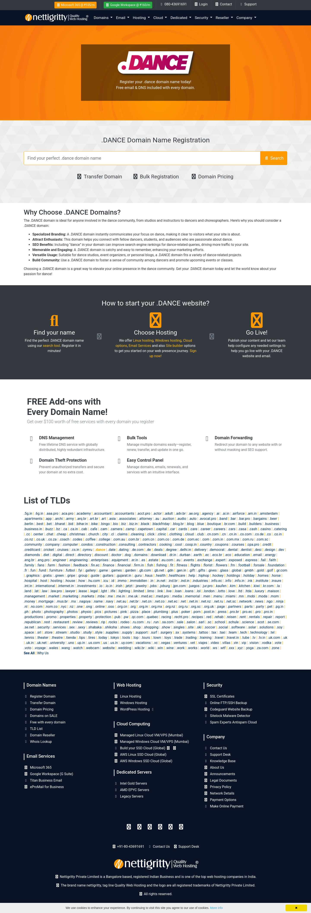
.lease (82, 591)
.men (206, 596)
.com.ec (193, 539)
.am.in (252, 513)
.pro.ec (246, 612)
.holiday (248, 575)
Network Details (219, 793)
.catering (280, 529)
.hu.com (93, 581)
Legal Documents (220, 780)
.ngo (269, 601)
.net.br (133, 601)
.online (99, 607)
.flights (195, 565)
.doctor (116, 555)
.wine (169, 648)
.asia (112, 519)
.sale (179, 622)
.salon (190, 622)
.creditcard (32, 550)
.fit (171, 565)
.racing (166, 617)
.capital (161, 529)
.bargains (259, 519)
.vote (277, 643)
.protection (103, 617)
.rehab (218, 617)
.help (191, 575)
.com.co (163, 539)
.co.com (245, 534)
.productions (33, 617)
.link (160, 591)
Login (201, 4)
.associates (127, 519)
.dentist (246, 550)
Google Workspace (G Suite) (48, 774)
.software (237, 627)
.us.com (93, 643)
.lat (36, 591)
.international (45, 586)
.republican (32, 622)
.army (69, 519)
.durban (184, 555)
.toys (167, 638)
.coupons (221, 544)
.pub (117, 617)
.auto (193, 519)
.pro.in (268, 612)
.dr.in (172, 555)
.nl (25, 607)
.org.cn (122, 607)
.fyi (80, 570)
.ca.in (74, 529)
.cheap (61, 534)
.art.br (93, 519)
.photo (36, 612)
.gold (260, 570)
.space (29, 632)
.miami (230, 596)
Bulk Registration (155, 177)
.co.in (277, 534)
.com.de (178, 539)
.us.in (113, 643)
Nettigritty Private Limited (234, 885)
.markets (87, 596)
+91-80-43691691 (130, 846)
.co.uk (40, 539)
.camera (116, 529)
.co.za (52, 539)
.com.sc (262, 539)
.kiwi (256, 586)
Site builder (174, 346)
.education (242, 555)
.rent (242, 617)
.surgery (166, 632)
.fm (232, 565)
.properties (67, 617)
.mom (274, 596)
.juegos (194, 586)
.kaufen (221, 586)
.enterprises (99, 560)
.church (93, 534)
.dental (232, 550)
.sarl (201, 622)
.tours (145, 638)
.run (156, 622)
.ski (198, 627)
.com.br (133, 539)
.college (104, 539)
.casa (242, 529)
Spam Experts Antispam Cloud (230, 722)
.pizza (133, 612)
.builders (255, 524)
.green (59, 575)
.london (209, 591)
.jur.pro (207, 586)
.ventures (180, 643)
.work (180, 648)
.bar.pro (244, 519)
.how (81, 581)
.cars (231, 529)
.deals (158, 550)
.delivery (200, 550)
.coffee (90, 539)
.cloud (189, 534)
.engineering (78, 560)
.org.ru (183, 607)
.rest (46, 622)
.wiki (150, 648)
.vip (243, 643)
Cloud (158, 18)
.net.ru (218, 601)
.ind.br (173, 581)
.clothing (175, 534)
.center (38, 534)
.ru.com (138, 622)
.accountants (124, 513)
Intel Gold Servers (130, 783)
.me (110, 596)
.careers (219, 529)
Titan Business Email (43, 780)
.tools (126, 638)
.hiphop (203, 575)
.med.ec (146, 596)
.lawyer (69, 591)
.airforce (238, 513)
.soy (279, 627)
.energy (270, 555)
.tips (81, 638)
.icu (105, 581)
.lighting (124, 591)
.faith (272, 560)
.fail (263, 560)
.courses (237, 544)
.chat (49, 534)
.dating (123, 550)
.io (100, 586)
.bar (233, 519)
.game (103, 570)
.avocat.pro (207, 519)
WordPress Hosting (134, 709)
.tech (243, 632)
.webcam (92, 648)
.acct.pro (143, 513)
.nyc (63, 607)
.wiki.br (139, 648)
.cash (253, 529)
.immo (122, 581)
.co (268, 534)
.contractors (147, 544)
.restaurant (61, 622)
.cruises (63, 550)
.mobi (250, 596)
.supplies (112, 632)
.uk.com (274, 638)
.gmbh (249, 570)
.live (168, 591)
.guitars (108, 575)
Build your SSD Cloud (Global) (145, 748)
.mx (73, 601)
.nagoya (84, 601)
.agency (207, 513)
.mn (241, 596)
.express (250, 560)
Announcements (219, 774)
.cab (84, 529)
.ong (88, 607)
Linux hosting (143, 340)
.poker (185, 612)
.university (57, 643)
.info (227, 581)
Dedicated (179, 18)
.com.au (119, 539)
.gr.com (281, 570)
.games (116, 570)
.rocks (112, 622)
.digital (57, 555)
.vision (254, 643)
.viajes (202, 643)
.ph (26, 612)
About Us (214, 767)
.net (183, 601)
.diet (46, 555)
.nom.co (51, 607)
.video (214, 643)
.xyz (240, 648)
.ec (206, 555)
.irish (118, 586)
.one (79, 607)
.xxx (231, 648)
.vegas (165, 643)
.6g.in (39, 513)
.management (34, 596)
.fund (42, 570)
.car (172, 529)
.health (160, 575)
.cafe (93, 529)
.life (112, 591)
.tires (91, 638)
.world (204, 648)
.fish (149, 565)
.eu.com (167, 560)
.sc (209, 622)
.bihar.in (82, 524)
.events (188, 560)
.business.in (33, 529)
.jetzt (128, 586)
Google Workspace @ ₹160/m (128, 5)
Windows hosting (168, 340)
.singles (179, 627)
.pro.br (234, 612)
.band (223, 519)
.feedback (80, 565)
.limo (150, 591)
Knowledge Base (219, 761)
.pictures (110, 612)
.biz (123, 524)
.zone (275, 648)
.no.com (36, 607)
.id (112, 581)
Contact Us (215, 748)
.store (48, 632)
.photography (53, 612)
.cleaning (137, 534)
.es (143, 560)
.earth (197, 555)
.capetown (145, 529)
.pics (97, 612)
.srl (38, 632)
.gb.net (159, 570)
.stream (61, 632)
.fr (25, 570)
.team (232, 632)
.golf (269, 570)
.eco (228, 555)
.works (192, 648)
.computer (70, 544)
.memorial (192, 596)
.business (271, 524)
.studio (74, 632)
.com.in (217, 539)
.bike (94, 524)
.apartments (33, 519)
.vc (155, 643)
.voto (27, 648)
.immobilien (138, 581)
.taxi (222, 632)
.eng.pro (43, 560)
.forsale (258, 565)
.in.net (160, 581)
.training (205, 638)
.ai (217, 513)
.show (165, 627)
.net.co (159, 601)
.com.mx (232, 539)
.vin (235, 643)
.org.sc (195, 607)
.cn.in (232, 534)
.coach (64, 539)
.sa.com (167, 622)
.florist (208, 565)
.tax (213, 632)
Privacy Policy (217, 787)
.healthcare (176, 575)
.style (98, 632)
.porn (197, 612)
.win (160, 648)
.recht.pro (181, 617)
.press (221, 612)
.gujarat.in (123, 575)
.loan (178, 591)
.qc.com (137, 617)
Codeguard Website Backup (228, 709)
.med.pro (162, 596)
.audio (181, 519)
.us (104, 643)
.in (151, 581)
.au (156, 519)
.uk (285, 638)
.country (205, 544)
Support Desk (217, 755)
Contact (223, 4)
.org (133, 607)
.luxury (259, 591)
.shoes (124, 627)
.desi (258, 550)
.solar (252, 627)
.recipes (197, 617)
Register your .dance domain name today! (155, 81)
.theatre (57, 638)
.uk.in (29, 643)
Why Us (43, 653)
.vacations (143, 643)
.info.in (239, 581)
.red (208, 617)
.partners (234, 607)
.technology (258, 632)
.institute (261, 581)
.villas (226, 643)
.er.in (134, 560)
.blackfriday (161, 524)
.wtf (222, 648)
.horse (276, 575)
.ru (148, 622)
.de (148, 550)
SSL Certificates (219, 696)
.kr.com (268, 586)
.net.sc (231, 601)
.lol (198, 591)
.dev (281, 550)
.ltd (239, 591)
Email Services (140, 346)
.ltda (248, 591)
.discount (101, 555)
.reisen (231, 617)
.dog (127, 555)
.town (156, 638)
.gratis (47, 575)
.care (193, 529)
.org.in (143, 607)
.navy (109, 601)
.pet (269, 607)
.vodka (266, 643)
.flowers (221, 565)
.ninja (279, 601)
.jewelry (141, 586)
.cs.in (75, 550)
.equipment (119, 560)
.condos (86, 544)
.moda (262, 596)
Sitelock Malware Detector (227, 716)
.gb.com (144, 570)
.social (223, 627)
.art (103, 519)
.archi (58, 519)
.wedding (124, 648)
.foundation (275, 565)
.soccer (209, 627)
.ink (249, 581)
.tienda (70, 638)
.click (151, 534)
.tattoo (203, 632)
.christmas (77, 534)
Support (247, 4)
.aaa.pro (52, 513)
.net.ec (172, 601)
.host (43, 581)
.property (85, 617)
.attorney (145, 519)
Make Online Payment (223, 806)
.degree (171, 550)
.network (245, 601)
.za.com (262, 648)
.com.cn (148, 539)
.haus (148, 575)
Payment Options (220, 800)
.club (200, 534)
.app (48, 519)
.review (77, 622)
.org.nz (170, 607)
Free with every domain (44, 722)
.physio (85, 612)
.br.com (229, 524)
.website (108, 648)
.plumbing (160, 612)
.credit (266, 544)
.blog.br (178, 524)
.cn (223, 534)
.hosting (56, 581)
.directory (84, 555)
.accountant (102, 513)
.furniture (56, 570)
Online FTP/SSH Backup (225, 703)
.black (144, 524)
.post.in (208, 612)
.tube (245, 638)
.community (33, 544)
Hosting (140, 18)
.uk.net (41, 643)
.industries (200, 581)
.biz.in (133, 524)
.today (102, 638)
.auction (168, 519)
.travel (218, 638)
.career (205, 529)
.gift (192, 570)
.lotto (221, 591)
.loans (189, 591)
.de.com (137, 550)
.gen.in (181, 570)
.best (39, 524)
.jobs (153, 586)
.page (220, 607)
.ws (214, 648)
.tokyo (114, 638)
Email (121, 18)
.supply (126, 632)
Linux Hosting (127, 696)
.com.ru (247, 539)
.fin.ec (95, 565)
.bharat (59, 524)
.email (257, 555)
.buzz (49, 529)
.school (219, 622)
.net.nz (205, 601)
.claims (121, 534)
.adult (168, 513)
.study (87, 632)
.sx (177, 632)
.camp (129, 529)
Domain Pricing (211, 177)
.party (259, 607)
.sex (71, 627)
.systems (188, 632)
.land (27, 591)
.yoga (249, 648)
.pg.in (279, 607)
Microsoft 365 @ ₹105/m (75, 5)
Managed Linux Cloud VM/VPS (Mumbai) (148, 735)
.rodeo (124, 622)
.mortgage (46, 601)
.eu (178, 560)
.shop (136, 627)
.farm (51, 565)
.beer (273, 519)
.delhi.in (185, 550)
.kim (232, 586)
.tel (272, 632)
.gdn (170, 570)
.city (105, 534)
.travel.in (232, 638)
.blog (190, 524)
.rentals (254, 617)
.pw (125, 617)
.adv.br (180, 513)
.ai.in (225, 513)
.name (98, 601)
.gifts (201, 570)
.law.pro (56, 591)
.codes (77, 539)
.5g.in (28, 513)
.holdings (233, 575)
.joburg (164, 586)
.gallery (90, 570)
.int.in (28, 586)
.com (205, 539)
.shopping (150, 627)
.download (158, 555)
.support (141, 632)
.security (43, 627)
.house (70, 581)
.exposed (235, 560)
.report (280, 617)
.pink (123, 612)
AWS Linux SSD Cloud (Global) (140, 755)
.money (29, 601)
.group (82, 575)
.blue (200, 524)
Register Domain (40, 696)
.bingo (105, 524)
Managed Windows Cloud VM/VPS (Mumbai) (151, 742)
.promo (51, 617)
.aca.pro (67, 513)
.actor (157, 513)
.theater (43, 638)
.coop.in (190, 544)
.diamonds (32, 555)
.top (135, 638)
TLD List (33, 729)
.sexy (81, 627)
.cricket (48, 550)
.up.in (81, 643)
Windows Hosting (130, 703)
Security (202, 18)
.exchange (204, 560)
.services (59, 627)
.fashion (64, 565)
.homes (262, 575)
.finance (108, 565)
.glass (223, 570)
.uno (70, 643)
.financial (124, 565)
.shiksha (110, 627)
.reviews (91, 622)
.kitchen (244, 586)
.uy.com (126, 643)
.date (112, 550)
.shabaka (95, 627)
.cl (112, 534)
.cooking (165, 544)
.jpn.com (179, 586)
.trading (191, 638)
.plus (174, 612)
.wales (53, 648)
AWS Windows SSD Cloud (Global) (143, 761)
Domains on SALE (40, 716)
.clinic (161, 534)
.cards (182, 529)
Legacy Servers (128, 796)
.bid (70, 524)
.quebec (152, 617)
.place (145, 612)
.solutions (266, 627)
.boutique (213, 524)
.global (236, 570)
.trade (177, 638)
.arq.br (81, 519)
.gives (212, 570)
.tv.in (261, 638)
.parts (248, 607)
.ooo (110, 607)
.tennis (29, 638)
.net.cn (146, 601)
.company (52, 544)
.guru (138, 575)
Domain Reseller (39, 735)
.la (278, 586)
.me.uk (132, 596)
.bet (49, 524)
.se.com (273, 622)
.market (53, 596)
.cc (27, 534)
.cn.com (212, 534)
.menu (217, 596)
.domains (140, 555)
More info (216, 908)
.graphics (32, 575)
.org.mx (156, 607)
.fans (40, 565)
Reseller (223, 18)
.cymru (87, 550)
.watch (77, 648)
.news (258, 601)
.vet (192, 643)
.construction (105, 544)
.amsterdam (268, 513)
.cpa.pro (253, 544)
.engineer (59, 560)
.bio (115, 524)
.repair (267, 617)
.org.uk (208, 607)
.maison (273, 591)
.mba (101, 596)
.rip (102, 622)
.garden (130, 570)
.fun (32, 570)
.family (29, 565)
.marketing (70, 596)
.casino (265, 529)
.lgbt (103, 591)
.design (269, 550)
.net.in (193, 601)
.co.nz (28, 539)
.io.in (108, 586)
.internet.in (65, 586)
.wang (65, 648)
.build (242, 524)
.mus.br (62, 601)
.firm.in (138, 565)
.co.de (258, 534)
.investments (86, 586)
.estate (153, 560)
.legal (93, 591)
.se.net (29, 627)
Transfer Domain (99, 177)
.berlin (28, 524)
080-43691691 (173, 4)
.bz (58, 529)
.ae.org (193, 513)
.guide (94, 575)
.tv (253, 638)
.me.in (120, 596)
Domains (101, 18)
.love (231, 591)
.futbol (70, 570)
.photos (72, 612)
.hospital (30, 581)
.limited (138, 591)
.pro (258, 612)
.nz (71, 607)
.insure (276, 581)
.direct (69, 555)
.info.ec (216, 581)
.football (244, 565)
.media (176, 596)
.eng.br (29, 560)
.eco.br (216, 555)
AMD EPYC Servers (131, 790)
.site (190, 627)
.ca (64, 529)
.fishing (161, 565)
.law (44, 591)
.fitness (181, 565)
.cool (178, 544)
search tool (51, 346)
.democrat (216, 550)
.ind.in (184, 581)
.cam (103, 529)
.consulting (126, 544)
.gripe (70, 575)
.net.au (121, 601)
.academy (83, 513)
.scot (260, 622)
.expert (220, 560)
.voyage (40, 648)
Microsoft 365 (38, 767)
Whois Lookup (38, 742)
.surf (153, 632)
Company (244, 18)
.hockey (217, 575)
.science (247, 622)
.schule (233, 622)
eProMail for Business (44, 787)
